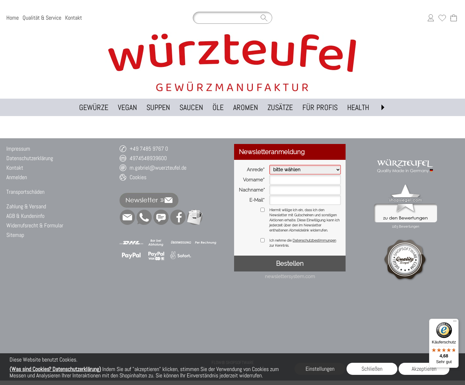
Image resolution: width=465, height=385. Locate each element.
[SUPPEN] (158, 107)
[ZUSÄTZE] (280, 107)
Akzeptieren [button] (424, 368)
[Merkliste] (442, 18)
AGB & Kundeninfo (25, 215)
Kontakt (73, 17)
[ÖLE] (218, 107)
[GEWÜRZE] (93, 107)
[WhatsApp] (144, 217)
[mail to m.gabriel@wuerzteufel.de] (127, 217)
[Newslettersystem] (195, 217)
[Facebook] (178, 217)
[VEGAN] (127, 107)
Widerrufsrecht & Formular (34, 225)
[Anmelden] (431, 18)
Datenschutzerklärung (29, 158)
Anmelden (16, 177)
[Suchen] (232, 18)
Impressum (18, 148)
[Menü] (455, 322)
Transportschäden (25, 191)
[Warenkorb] (453, 18)
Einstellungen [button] (320, 368)
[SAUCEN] (191, 107)
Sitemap (15, 234)
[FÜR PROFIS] (320, 107)
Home (12, 17)
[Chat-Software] (161, 217)
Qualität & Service (42, 17)
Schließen (371, 368)
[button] (383, 107)
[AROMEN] (245, 107)
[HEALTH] (358, 107)
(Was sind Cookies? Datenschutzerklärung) (55, 369)
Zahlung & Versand (26, 206)
